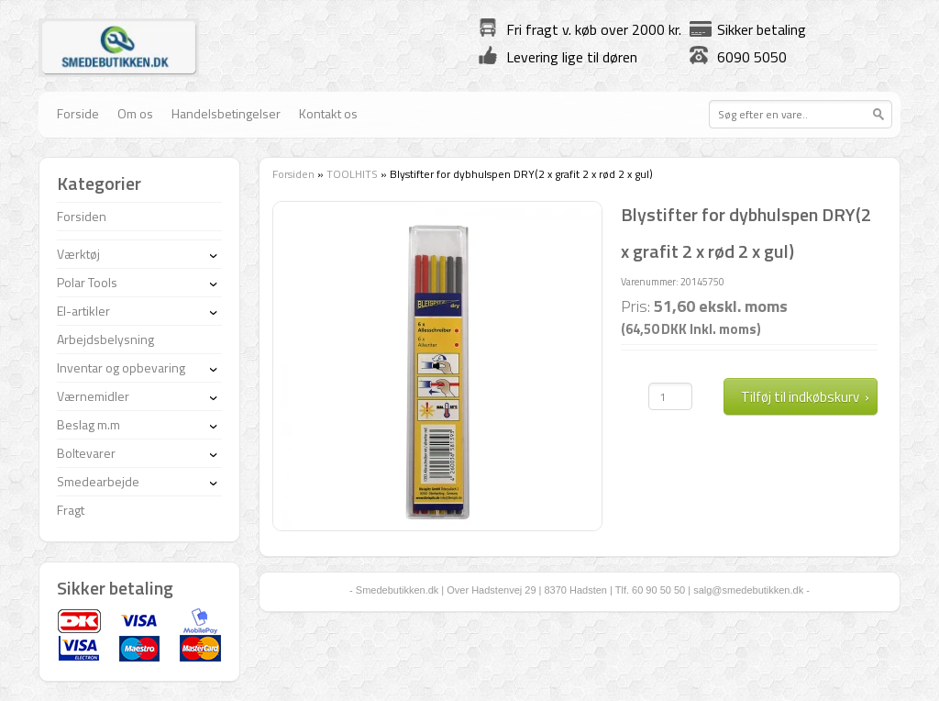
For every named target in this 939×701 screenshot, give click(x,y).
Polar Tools (87, 282)
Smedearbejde (98, 481)
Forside (78, 113)
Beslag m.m (88, 424)
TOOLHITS (352, 174)
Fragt (70, 509)
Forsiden (293, 174)
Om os (135, 113)
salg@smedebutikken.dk (748, 589)
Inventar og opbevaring (121, 367)
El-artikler (83, 310)
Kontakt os (328, 113)
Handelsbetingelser (226, 113)
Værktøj (78, 253)
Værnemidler (93, 396)
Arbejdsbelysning (105, 339)
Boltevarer (86, 452)
